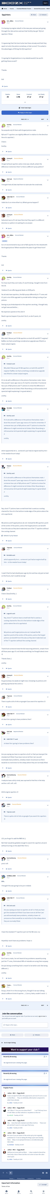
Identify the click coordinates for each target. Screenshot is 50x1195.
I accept (43, 1185)
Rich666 (9, 408)
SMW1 (8, 804)
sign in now (41, 1016)
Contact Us (30, 1178)
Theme (12, 1178)
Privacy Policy (21, 1178)
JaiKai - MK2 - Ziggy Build (15, 1093)
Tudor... (9, 985)
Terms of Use (6, 1186)
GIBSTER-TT (10, 197)
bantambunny (11, 775)
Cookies (38, 1178)
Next (42, 119)
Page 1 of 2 (25, 119)
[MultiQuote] (3, 151)
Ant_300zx (10, 21)
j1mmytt (9, 158)
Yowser (9, 466)
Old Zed (9, 179)
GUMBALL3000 (11, 876)
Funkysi (9, 333)
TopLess (9, 548)
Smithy (9, 125)
